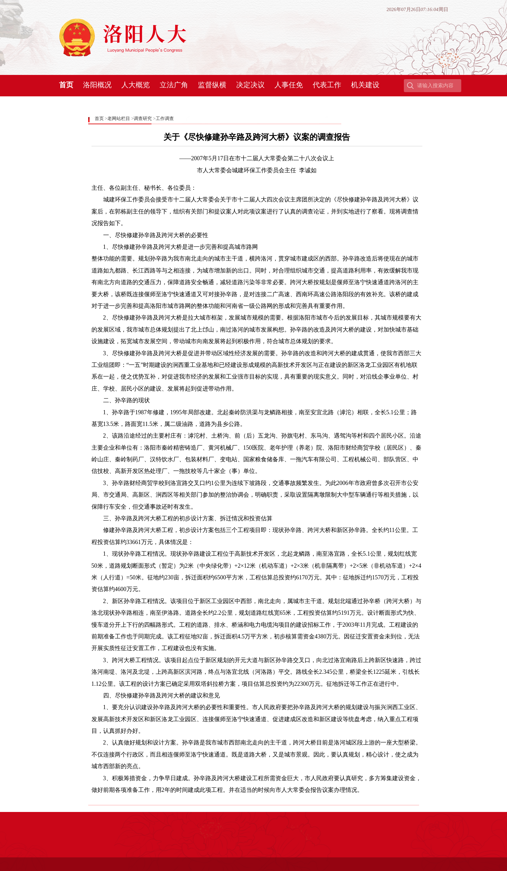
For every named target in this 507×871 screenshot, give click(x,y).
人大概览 (135, 85)
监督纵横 (212, 85)
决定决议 (250, 85)
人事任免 (288, 85)
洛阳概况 (97, 85)
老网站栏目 (118, 118)
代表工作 (327, 85)
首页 (66, 85)
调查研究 (143, 118)
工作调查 (165, 118)
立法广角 (174, 85)
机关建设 (365, 85)
